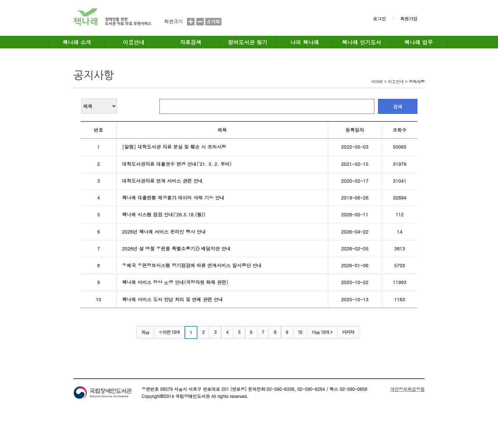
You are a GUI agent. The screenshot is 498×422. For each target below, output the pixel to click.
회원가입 (408, 18)
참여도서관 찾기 (247, 42)
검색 (397, 106)
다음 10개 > (322, 332)
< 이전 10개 (169, 332)
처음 (145, 332)
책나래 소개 (77, 42)
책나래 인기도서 (361, 42)
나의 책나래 (304, 42)
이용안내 (133, 42)
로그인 (379, 18)
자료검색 (190, 42)
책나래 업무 (418, 42)
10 (300, 332)
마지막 (348, 332)
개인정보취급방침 (407, 389)
